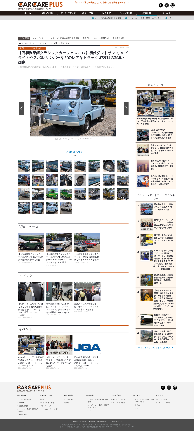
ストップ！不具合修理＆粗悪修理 (65, 38)
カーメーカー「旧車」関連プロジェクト (144, 18)
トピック (25, 276)
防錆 (67, 403)
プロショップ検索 (118, 403)
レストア (106, 13)
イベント (166, 13)
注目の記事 (47, 13)
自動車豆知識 (118, 38)
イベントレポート (163, 403)
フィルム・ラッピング (49, 409)
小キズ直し (69, 399)
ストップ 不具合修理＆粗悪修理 (107, 18)
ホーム (27, 13)
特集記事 (147, 13)
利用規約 (92, 421)
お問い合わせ (115, 421)
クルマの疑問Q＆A (101, 38)
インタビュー (140, 408)
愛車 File (86, 38)
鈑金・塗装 (87, 13)
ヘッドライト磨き (47, 403)
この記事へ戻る (74, 154)
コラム (170, 18)
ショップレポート (39, 38)
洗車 (42, 399)
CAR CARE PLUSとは (79, 421)
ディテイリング (67, 13)
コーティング (46, 406)
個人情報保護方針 (103, 421)
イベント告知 (162, 399)
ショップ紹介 (126, 13)
